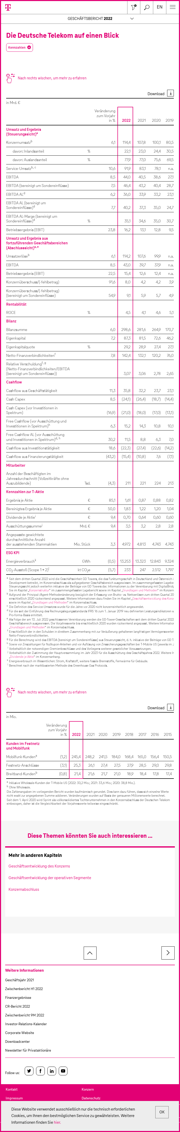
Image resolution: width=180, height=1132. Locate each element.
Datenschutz (91, 1098)
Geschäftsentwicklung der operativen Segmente (49, 878)
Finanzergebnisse (18, 998)
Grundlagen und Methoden (140, 590)
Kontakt (12, 1090)
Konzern (88, 1090)
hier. (57, 1122)
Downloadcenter (17, 1042)
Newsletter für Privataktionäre (28, 1051)
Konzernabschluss (23, 889)
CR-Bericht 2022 (17, 1007)
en (159, 7)
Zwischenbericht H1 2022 (24, 989)
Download (156, 94)
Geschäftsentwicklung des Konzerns (155, 598)
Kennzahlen (16, 47)
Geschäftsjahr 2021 (19, 980)
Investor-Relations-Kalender (26, 1024)
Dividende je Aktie (22, 657)
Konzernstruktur (39, 590)
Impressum (14, 1098)
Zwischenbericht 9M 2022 (24, 1015)
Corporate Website (19, 1033)
